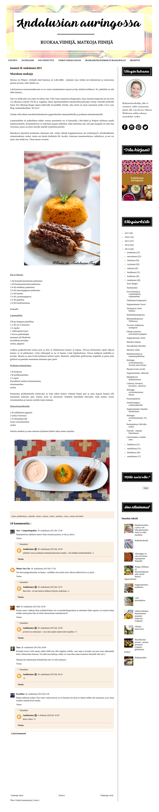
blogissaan (75, 98)
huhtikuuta (131, 444)
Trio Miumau (22, 105)
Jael (18, 607)
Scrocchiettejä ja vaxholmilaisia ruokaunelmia (134, 294)
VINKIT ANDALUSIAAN (69, 60)
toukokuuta (132, 280)
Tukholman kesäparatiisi (137, 300)
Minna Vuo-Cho (23, 568)
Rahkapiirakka (140, 657)
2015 (127, 241)
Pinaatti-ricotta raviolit (136, 369)
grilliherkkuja (22, 516)
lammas (46, 516)
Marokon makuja (134, 342)
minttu (52, 516)
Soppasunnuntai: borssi (136, 304)
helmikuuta (132, 452)
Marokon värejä (133, 350)
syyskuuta (131, 264)
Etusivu (62, 795)
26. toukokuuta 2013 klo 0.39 (37, 694)
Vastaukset (23, 544)
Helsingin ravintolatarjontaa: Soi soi (137, 417)
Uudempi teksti (17, 795)
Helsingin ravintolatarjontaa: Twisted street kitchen (136, 362)
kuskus (39, 516)
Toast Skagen (132, 284)
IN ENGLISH (28, 60)
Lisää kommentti (18, 733)
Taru (18, 647)
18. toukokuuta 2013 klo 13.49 (50, 530)
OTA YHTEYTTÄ (46, 60)
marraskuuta (132, 256)
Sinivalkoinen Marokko (136, 346)
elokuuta (131, 268)
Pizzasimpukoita (133, 399)
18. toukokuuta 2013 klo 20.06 (33, 647)
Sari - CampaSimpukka (26, 530)
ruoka (66, 516)
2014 (127, 245)
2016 (127, 237)
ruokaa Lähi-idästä (76, 516)
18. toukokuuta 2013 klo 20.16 (50, 674)
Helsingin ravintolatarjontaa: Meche (135, 392)
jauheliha (31, 516)
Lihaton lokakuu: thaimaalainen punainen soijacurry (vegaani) (142, 616)
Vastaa (19, 538)
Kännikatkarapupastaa (136, 315)
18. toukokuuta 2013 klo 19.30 (50, 549)
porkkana (59, 516)
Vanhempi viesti (106, 795)
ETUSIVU (12, 60)
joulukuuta (131, 252)
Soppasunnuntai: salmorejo (138, 373)
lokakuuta (131, 260)
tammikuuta (132, 456)
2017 (127, 233)
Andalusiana (28, 549)
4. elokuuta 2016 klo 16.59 (48, 715)
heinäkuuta (132, 272)
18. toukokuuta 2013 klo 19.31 (50, 587)
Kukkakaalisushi (141, 540)
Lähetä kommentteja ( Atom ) (27, 800)
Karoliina (20, 694)
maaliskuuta (132, 448)
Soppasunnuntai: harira (136, 338)
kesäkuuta (131, 276)
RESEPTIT (135, 60)
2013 (127, 249)
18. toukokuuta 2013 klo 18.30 (33, 607)
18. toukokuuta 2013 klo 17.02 (43, 568)
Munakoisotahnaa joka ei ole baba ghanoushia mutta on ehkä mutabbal (141, 530)
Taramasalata (132, 288)
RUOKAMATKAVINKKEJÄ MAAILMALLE (105, 60)
